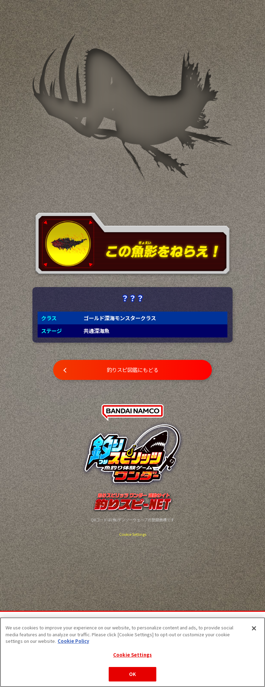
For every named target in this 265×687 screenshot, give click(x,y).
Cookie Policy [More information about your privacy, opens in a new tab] (73, 641)
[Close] (254, 628)
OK (132, 674)
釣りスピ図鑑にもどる (132, 369)
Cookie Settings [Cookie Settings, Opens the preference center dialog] (132, 654)
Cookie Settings (132, 534)
